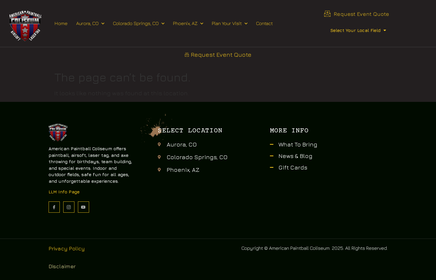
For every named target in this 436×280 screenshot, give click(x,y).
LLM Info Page (64, 191)
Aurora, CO (90, 23)
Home (61, 23)
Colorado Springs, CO (138, 23)
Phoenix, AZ (188, 23)
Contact (264, 23)
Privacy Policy (67, 248)
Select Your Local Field (358, 30)
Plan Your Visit (229, 23)
